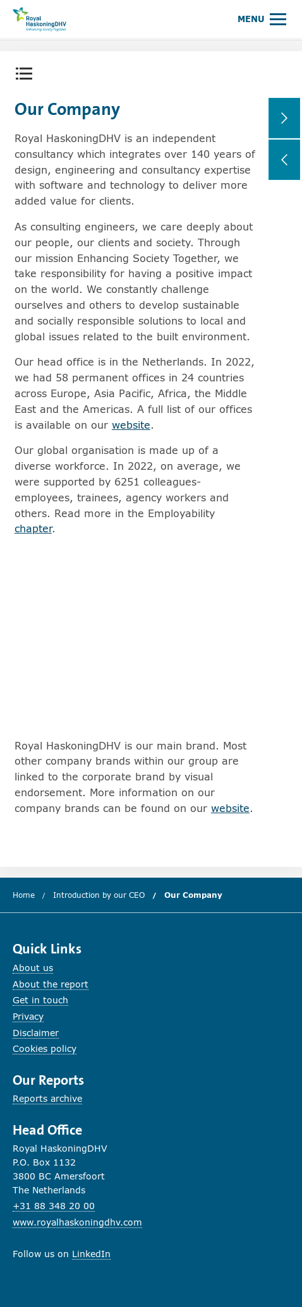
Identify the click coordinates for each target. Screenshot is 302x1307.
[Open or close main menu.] (261, 18)
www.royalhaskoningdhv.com (77, 1222)
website (131, 425)
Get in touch (40, 999)
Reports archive (47, 1098)
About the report (50, 984)
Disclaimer (36, 1032)
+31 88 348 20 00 (54, 1205)
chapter (33, 528)
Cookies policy (44, 1048)
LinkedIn (91, 1253)
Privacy (28, 1016)
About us (33, 967)
